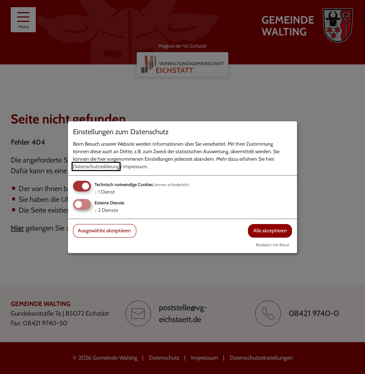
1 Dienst (104, 192)
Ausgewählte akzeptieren (104, 230)
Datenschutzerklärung (96, 166)
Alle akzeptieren (270, 230)
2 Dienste (106, 210)
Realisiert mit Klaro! (272, 244)
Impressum (135, 166)
